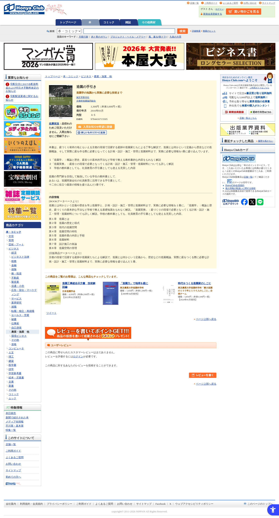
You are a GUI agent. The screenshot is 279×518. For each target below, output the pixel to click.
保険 (13, 269)
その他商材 (148, 22)
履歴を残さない (265, 141)
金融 (13, 265)
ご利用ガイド (210, 3)
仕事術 (15, 323)
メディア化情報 (14, 421)
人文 (11, 352)
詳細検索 (196, 31)
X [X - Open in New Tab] (171, 503)
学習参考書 (15, 373)
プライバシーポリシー (59, 503)
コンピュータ (16, 348)
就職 (13, 306)
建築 (11, 360)
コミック (108, 22)
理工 (11, 356)
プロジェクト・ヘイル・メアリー (128, 36)
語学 (11, 369)
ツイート (51, 313)
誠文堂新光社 (82, 97)
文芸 (11, 236)
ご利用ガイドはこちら (259, 88)
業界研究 (16, 302)
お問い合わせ (250, 3)
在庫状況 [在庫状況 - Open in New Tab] (54, 123)
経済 (13, 252)
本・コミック (13, 232)
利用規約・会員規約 (31, 503)
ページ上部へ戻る (206, 319)
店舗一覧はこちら (248, 118)
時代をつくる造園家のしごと (194, 283)
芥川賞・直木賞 (14, 425)
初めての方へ (13, 476)
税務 (13, 261)
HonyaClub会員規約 (234, 185)
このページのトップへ (260, 503)
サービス (16, 298)
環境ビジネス (19, 335)
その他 (15, 340)
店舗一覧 (194, 3)
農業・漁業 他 (20, 331)
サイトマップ (268, 3)
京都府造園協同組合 (86, 101)
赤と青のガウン (99, 36)
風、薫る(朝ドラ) (158, 36)
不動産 (15, 277)
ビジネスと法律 (20, 256)
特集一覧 (11, 430)
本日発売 (11, 413)
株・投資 (16, 273)
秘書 (13, 319)
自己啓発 (16, 327)
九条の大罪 (175, 36)
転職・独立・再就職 (22, 311)
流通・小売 (17, 286)
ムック (12, 398)
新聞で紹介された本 (17, 417)
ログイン (219, 9)
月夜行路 (83, 36)
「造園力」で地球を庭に (134, 283)
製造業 (15, 281)
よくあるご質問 (230, 3)
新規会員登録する (212, 14)
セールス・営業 (20, 315)
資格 (13, 344)
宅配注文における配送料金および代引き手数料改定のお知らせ (22, 88)
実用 (11, 240)
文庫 (11, 381)
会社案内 (11, 503)
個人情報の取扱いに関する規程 (240, 188)
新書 (11, 385)
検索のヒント (209, 31)
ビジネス (14, 248)
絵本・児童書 (16, 377)
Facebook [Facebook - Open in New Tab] (160, 503)
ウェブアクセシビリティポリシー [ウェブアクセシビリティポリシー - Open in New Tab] (194, 503)
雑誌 (128, 22)
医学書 (12, 365)
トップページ (68, 22)
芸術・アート (16, 244)
